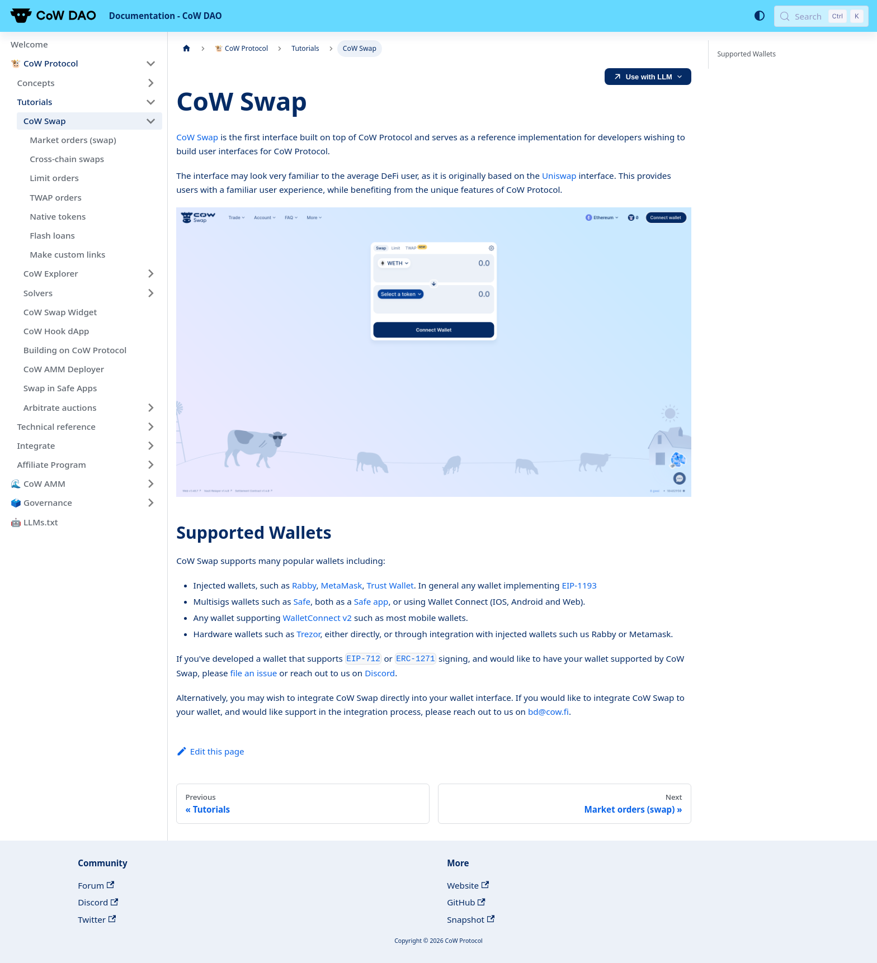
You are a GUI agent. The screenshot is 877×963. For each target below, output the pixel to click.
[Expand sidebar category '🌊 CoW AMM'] (150, 484)
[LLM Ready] (648, 76)
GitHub (466, 902)
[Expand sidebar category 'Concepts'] (150, 82)
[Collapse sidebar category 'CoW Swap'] (150, 120)
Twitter (97, 919)
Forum (96, 885)
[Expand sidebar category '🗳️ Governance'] (150, 503)
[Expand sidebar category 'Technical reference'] (150, 426)
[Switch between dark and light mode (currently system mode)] (759, 15)
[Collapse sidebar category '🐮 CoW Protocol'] (150, 63)
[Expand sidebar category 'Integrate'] (150, 445)
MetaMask (341, 585)
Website (468, 885)
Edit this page (210, 751)
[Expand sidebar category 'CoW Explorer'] (150, 273)
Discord (380, 673)
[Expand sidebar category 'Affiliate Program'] (150, 464)
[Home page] (186, 48)
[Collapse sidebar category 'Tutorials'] (150, 101)
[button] (89, 292)
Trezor (308, 633)
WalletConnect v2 (317, 617)
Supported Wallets (746, 54)
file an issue (253, 673)
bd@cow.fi (548, 711)
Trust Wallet (389, 585)
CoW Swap (197, 137)
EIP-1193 (579, 585)
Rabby (304, 585)
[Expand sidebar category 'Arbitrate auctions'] (150, 407)
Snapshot (470, 919)
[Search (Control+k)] (821, 16)
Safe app (371, 601)
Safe (301, 601)
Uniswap (559, 175)
